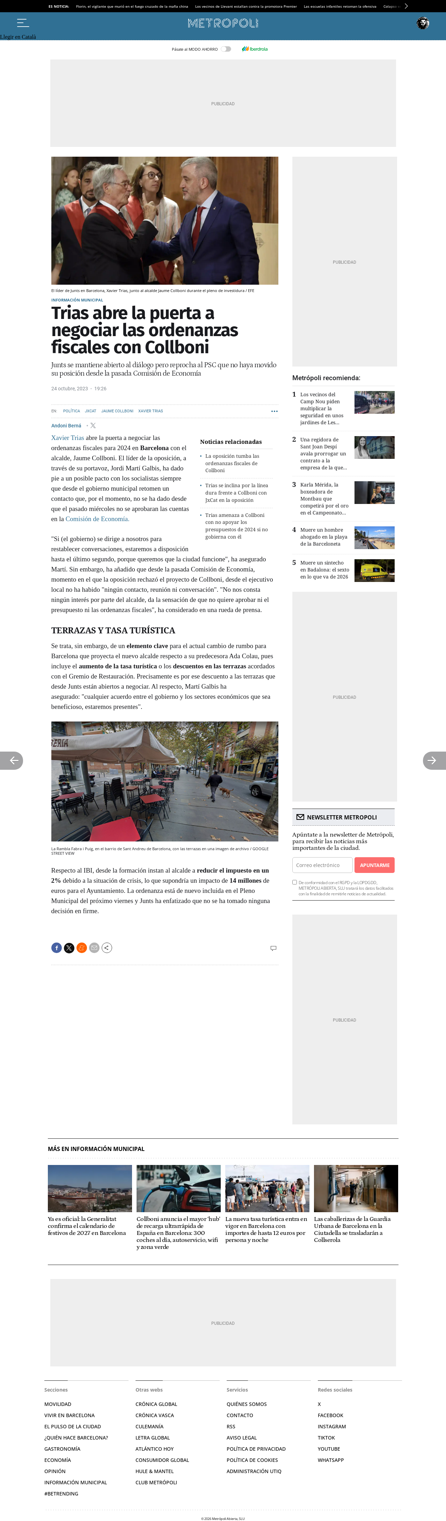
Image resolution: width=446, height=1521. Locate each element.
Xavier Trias (150, 411)
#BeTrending (61, 1493)
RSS (231, 1426)
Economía (57, 1460)
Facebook (330, 1415)
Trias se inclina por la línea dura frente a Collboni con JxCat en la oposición (236, 492)
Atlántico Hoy (155, 1448)
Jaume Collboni (117, 411)
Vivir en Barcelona (69, 1415)
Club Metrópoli (156, 1482)
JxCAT (90, 411)
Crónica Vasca (155, 1415)
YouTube (329, 1448)
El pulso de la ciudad (72, 1426)
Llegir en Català (18, 37)
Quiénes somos (247, 1404)
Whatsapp (331, 1460)
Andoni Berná (66, 425)
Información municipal (77, 300)
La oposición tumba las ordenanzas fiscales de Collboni (232, 463)
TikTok (326, 1437)
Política (71, 411)
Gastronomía (62, 1448)
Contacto (240, 1415)
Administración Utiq (254, 1471)
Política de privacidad (256, 1448)
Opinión (55, 1471)
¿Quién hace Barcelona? (76, 1437)
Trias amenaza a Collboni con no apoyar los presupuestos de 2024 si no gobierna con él (236, 526)
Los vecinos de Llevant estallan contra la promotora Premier (246, 6)
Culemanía (149, 1426)
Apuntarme (374, 865)
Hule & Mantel (155, 1471)
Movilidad (57, 1404)
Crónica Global (156, 1404)
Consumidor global (162, 1460)
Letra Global (153, 1437)
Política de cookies (252, 1460)
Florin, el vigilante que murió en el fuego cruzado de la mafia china (132, 6)
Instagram (332, 1426)
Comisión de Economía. (98, 519)
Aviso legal (242, 1437)
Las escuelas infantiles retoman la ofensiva (340, 6)
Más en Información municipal (96, 1149)
